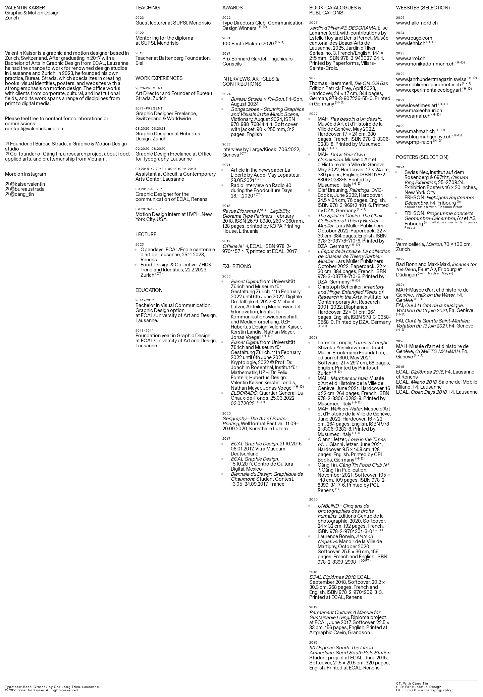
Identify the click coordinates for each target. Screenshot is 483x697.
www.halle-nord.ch (417, 23)
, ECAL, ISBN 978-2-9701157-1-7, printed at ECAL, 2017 (259, 248)
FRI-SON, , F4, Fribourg (440, 201)
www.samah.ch (413, 116)
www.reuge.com (414, 38)
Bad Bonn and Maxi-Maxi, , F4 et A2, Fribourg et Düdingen (436, 269)
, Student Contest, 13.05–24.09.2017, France (267, 479)
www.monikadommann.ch (425, 64)
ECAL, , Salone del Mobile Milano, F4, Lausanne (436, 384)
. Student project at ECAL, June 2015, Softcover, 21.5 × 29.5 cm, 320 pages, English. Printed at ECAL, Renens (350, 657)
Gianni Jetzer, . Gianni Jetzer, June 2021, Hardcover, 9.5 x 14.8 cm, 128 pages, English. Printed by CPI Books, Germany (352, 449)
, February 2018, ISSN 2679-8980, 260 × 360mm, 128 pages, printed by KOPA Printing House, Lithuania (263, 221)
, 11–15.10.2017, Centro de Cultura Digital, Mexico (262, 464)
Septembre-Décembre (430, 218)
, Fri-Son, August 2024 (267, 101)
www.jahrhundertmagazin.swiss (431, 79)
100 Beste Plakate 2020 (248, 43)
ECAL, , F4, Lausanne (437, 392)
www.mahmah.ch (415, 131)
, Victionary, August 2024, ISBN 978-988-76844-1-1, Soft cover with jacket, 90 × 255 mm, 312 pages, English (267, 121)
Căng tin (52, 154)
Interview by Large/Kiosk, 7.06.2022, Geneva (261, 152)
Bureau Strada (41, 78)
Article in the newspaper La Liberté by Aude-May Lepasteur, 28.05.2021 (266, 175)
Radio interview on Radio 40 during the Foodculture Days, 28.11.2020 (262, 190)
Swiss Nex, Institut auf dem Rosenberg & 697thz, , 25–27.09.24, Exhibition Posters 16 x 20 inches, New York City (441, 182)
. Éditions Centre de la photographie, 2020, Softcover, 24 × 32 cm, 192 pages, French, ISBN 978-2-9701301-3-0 (352, 518)
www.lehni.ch (410, 43)
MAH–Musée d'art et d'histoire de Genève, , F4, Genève (432, 295)
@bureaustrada (27, 189)
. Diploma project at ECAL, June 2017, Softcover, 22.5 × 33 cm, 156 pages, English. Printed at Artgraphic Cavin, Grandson (349, 622)
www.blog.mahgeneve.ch (429, 136)
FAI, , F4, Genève (434, 309)
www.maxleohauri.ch (419, 110)
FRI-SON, (439, 213)
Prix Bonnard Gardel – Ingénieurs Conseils (257, 61)
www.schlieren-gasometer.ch (428, 84)
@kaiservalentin (27, 184)
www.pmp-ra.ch (414, 142)
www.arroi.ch (410, 58)
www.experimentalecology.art (429, 90)
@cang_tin (22, 194)
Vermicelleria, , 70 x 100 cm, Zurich (434, 246)
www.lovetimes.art (416, 105)
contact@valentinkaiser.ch (34, 128)
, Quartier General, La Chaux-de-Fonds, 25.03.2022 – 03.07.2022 (267, 398)
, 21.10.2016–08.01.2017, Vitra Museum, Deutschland (267, 449)
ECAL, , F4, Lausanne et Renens (435, 374)
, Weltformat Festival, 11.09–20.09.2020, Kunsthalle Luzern (260, 423)
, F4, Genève (434, 324)
